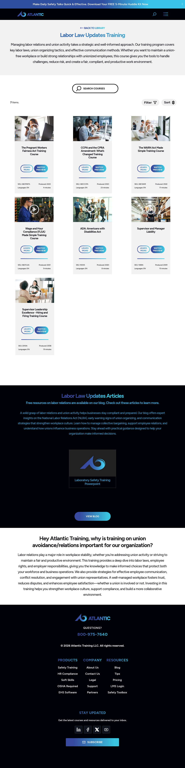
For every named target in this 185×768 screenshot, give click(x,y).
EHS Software (68, 692)
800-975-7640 (92, 634)
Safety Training (67, 667)
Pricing (117, 680)
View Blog (92, 516)
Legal (92, 680)
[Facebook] (88, 730)
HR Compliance (68, 673)
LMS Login (117, 686)
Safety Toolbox (117, 692)
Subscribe (92, 742)
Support (92, 686)
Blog (117, 667)
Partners (92, 692)
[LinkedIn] (78, 730)
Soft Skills (67, 680)
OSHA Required (67, 686)
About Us (93, 667)
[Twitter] (97, 730)
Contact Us (92, 673)
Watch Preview (41, 168)
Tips (117, 673)
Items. (15, 102)
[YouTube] (106, 730)
